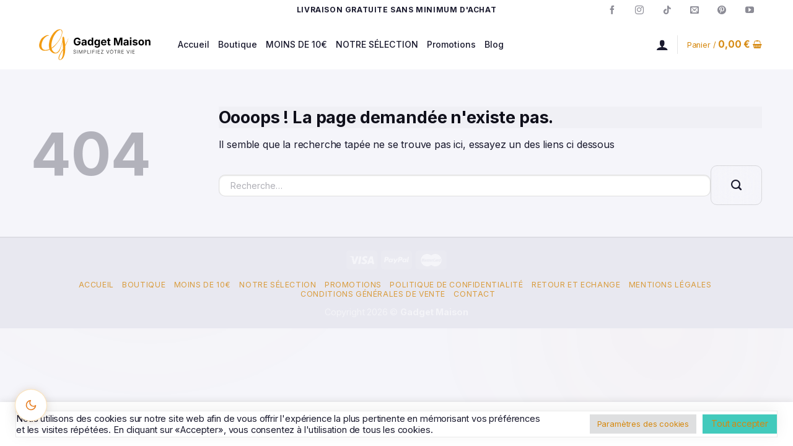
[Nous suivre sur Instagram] (639, 10)
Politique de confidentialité (456, 284)
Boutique (237, 44)
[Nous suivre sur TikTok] (667, 10)
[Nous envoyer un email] (694, 10)
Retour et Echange (576, 284)
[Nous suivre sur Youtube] (750, 10)
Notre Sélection (277, 284)
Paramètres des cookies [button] (643, 424)
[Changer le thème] (31, 405)
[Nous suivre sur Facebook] (612, 10)
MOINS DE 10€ (296, 44)
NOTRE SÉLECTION (377, 44)
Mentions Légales (670, 284)
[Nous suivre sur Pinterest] (722, 10)
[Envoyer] (736, 185)
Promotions (451, 44)
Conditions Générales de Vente (372, 294)
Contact (474, 294)
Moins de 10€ (202, 284)
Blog (494, 44)
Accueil (193, 44)
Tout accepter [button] (739, 423)
